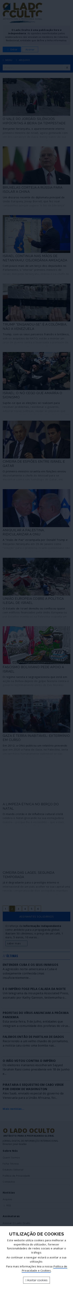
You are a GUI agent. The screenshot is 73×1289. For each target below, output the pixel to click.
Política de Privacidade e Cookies (44, 1268)
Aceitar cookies (36, 1280)
